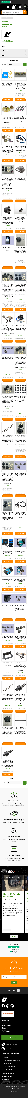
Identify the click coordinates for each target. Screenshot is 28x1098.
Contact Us (12, 1037)
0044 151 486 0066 (9, 1044)
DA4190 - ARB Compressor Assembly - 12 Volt (20, 551)
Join (14, 982)
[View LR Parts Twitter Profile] (12, 1006)
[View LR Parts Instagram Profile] (7, 1006)
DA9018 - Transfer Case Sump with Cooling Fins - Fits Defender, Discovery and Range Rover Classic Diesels (20, 179)
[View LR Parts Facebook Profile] (3, 1006)
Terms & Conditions (9, 1066)
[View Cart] (25, 7)
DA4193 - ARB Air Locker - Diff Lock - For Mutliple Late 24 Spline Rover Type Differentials (20, 579)
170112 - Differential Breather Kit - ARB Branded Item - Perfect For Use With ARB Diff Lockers (20, 515)
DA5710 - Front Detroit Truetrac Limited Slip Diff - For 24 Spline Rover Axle (8, 358)
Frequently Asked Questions (12, 1060)
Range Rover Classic (7, 17)
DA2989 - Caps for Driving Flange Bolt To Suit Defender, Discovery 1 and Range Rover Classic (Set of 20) (20, 399)
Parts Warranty (8, 1076)
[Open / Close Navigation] (2, 7)
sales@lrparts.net (9, 1048)
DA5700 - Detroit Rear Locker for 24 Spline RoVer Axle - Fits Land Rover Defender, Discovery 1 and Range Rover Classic (20, 609)
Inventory (6, 1079)
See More (14, 936)
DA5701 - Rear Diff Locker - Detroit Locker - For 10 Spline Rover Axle (8, 637)
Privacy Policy (8, 1069)
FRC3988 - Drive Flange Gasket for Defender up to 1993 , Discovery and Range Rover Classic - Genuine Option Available (8, 84)
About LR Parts (8, 1063)
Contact (6, 1057)
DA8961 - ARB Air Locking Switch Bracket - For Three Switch (7, 664)
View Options (7, 99)
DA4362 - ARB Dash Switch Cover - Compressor (7, 249)
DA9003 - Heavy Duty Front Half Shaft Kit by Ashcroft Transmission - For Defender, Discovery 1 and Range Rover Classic (7, 697)
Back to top (14, 990)
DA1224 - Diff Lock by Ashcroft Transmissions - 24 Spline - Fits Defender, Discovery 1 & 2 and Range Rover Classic (20, 328)
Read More (7, 930)
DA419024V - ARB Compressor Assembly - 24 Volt (7, 579)
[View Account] (20, 7)
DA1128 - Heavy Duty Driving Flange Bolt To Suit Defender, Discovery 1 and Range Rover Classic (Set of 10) (20, 118)
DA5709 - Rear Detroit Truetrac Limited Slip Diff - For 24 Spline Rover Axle (20, 637)
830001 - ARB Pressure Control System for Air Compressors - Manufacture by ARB (7, 551)
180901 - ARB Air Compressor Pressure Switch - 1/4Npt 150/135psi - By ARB (20, 219)
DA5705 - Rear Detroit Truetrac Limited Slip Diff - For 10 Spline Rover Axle (20, 474)
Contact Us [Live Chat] (8, 7)
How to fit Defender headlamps (12, 895)
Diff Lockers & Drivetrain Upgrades (7, 36)
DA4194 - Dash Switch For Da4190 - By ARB (8, 606)
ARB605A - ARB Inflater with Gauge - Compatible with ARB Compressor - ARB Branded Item (20, 148)
